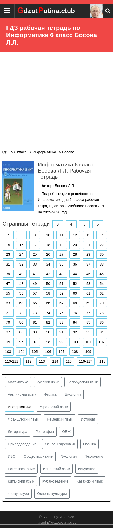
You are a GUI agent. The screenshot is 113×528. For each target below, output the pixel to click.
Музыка (89, 444)
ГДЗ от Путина (53, 517)
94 (101, 332)
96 (21, 342)
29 (88, 254)
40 (21, 274)
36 (75, 264)
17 (35, 245)
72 (21, 313)
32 (21, 264)
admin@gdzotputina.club (57, 522)
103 (8, 352)
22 (101, 245)
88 (21, 332)
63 (8, 303)
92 (75, 332)
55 (8, 293)
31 (8, 264)
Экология (69, 456)
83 (61, 322)
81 (35, 322)
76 (75, 313)
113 (42, 361)
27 (61, 254)
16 (21, 245)
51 (61, 284)
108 (75, 352)
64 (21, 303)
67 (61, 303)
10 (48, 235)
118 (102, 361)
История (88, 419)
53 (88, 284)
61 (88, 293)
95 (8, 342)
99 (61, 342)
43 (61, 274)
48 (21, 284)
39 (8, 274)
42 (48, 274)
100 (75, 342)
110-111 (11, 361)
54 (101, 284)
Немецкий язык (59, 419)
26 (48, 254)
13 (88, 235)
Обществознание (38, 456)
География (45, 432)
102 (102, 342)
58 (48, 293)
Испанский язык (56, 469)
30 (101, 254)
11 (61, 235)
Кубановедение (55, 481)
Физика (50, 394)
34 (48, 264)
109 (88, 352)
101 (88, 342)
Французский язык (23, 419)
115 (68, 361)
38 (101, 264)
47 (8, 284)
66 (48, 303)
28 (75, 254)
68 (75, 303)
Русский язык (48, 382)
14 (101, 235)
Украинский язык (53, 407)
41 (35, 274)
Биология (73, 394)
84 (75, 322)
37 (88, 264)
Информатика (19, 407)
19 (61, 245)
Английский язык (22, 394)
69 (88, 303)
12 (75, 235)
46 (101, 274)
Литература (17, 432)
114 (55, 361)
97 (35, 342)
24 (21, 254)
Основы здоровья (60, 444)
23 (8, 254)
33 (35, 264)
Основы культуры (52, 494)
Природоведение (22, 444)
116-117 (85, 361)
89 (35, 332)
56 (21, 293)
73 (35, 313)
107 (61, 352)
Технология (94, 456)
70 (101, 303)
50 (48, 284)
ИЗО (11, 456)
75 (61, 313)
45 (88, 274)
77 (88, 313)
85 (88, 322)
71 (8, 313)
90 (48, 332)
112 (28, 361)
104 (21, 352)
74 (48, 313)
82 (48, 322)
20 (75, 245)
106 (48, 352)
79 (8, 322)
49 (35, 284)
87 (8, 332)
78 (101, 313)
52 (75, 284)
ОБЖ (66, 432)
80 (21, 322)
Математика (18, 382)
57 (35, 293)
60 (75, 293)
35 (61, 264)
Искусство (86, 469)
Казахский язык (90, 481)
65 (35, 303)
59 (61, 293)
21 (88, 245)
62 (101, 293)
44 (75, 274)
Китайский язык (21, 481)
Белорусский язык (82, 382)
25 (35, 254)
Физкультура (18, 494)
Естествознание (21, 469)
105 (35, 352)
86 (101, 322)
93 (88, 332)
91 (61, 332)
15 (8, 245)
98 (48, 342)
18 (48, 245)
